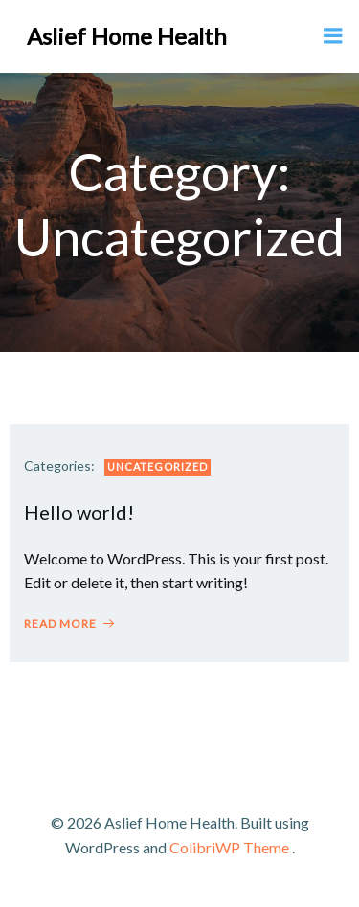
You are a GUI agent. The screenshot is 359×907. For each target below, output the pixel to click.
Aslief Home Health (127, 36)
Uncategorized (157, 466)
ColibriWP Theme (229, 847)
